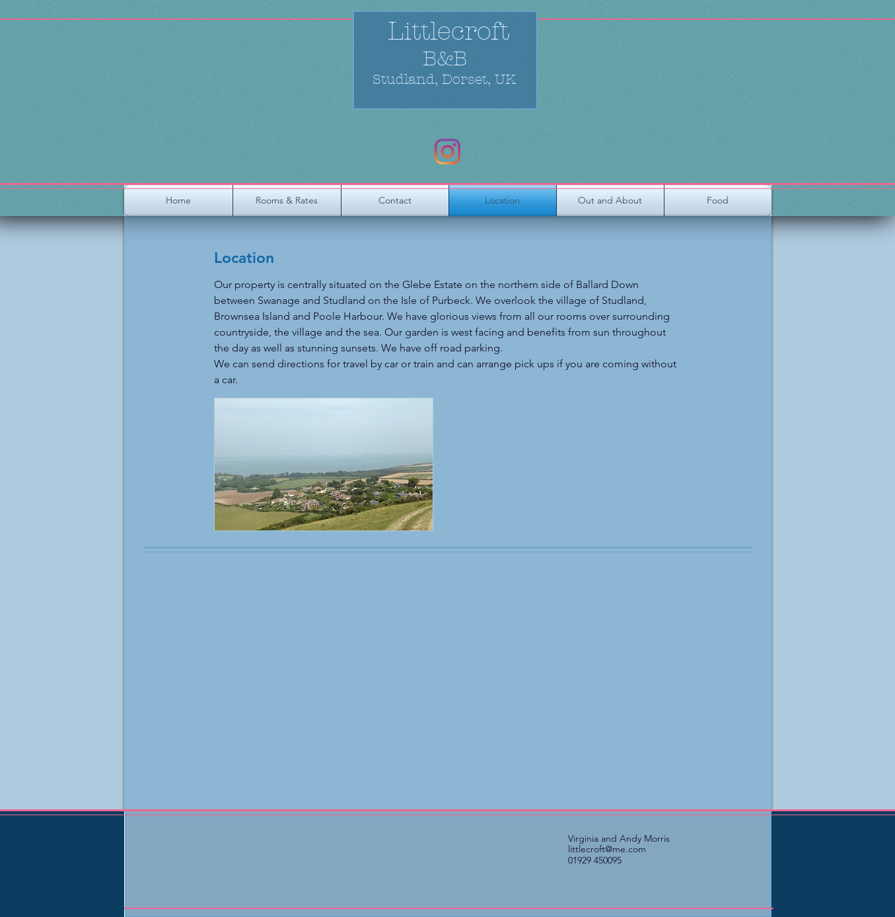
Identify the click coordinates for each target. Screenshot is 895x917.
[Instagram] (447, 152)
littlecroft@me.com (607, 849)
